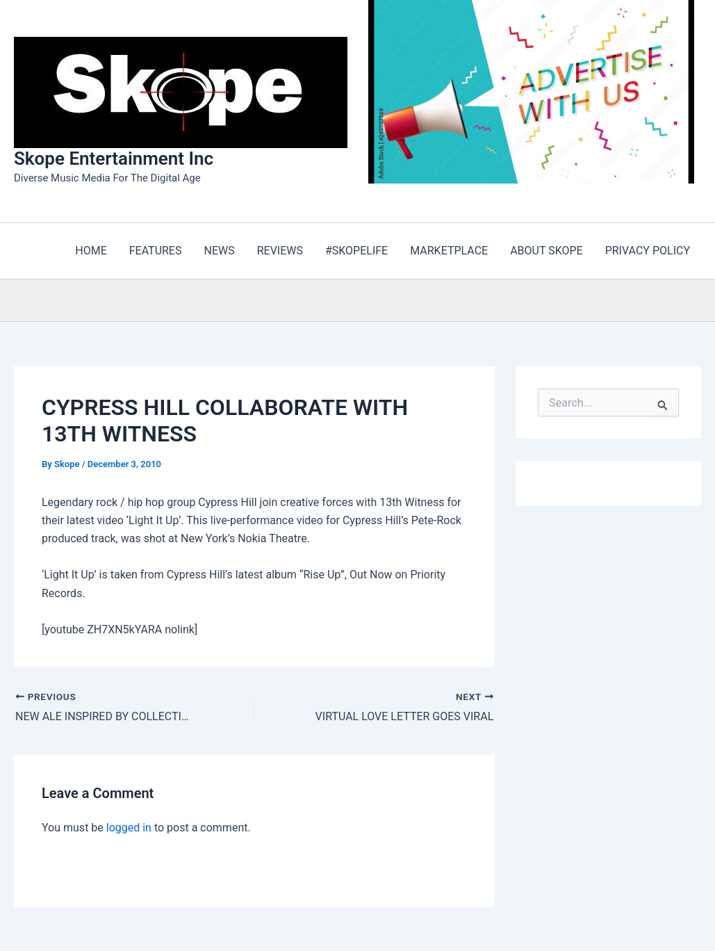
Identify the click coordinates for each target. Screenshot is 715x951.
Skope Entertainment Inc (113, 158)
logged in (128, 827)
